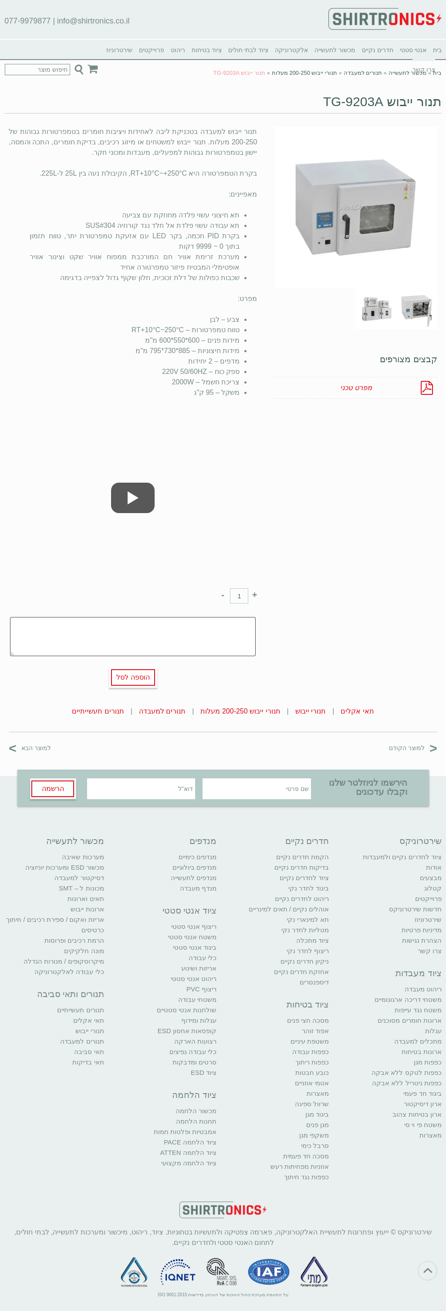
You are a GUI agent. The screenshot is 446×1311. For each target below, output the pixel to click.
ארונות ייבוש (87, 909)
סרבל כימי (315, 1145)
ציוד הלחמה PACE (190, 1142)
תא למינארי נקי (308, 919)
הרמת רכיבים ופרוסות (74, 940)
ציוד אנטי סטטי (189, 910)
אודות (434, 867)
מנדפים (202, 841)
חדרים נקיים (377, 50)
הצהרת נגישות (422, 940)
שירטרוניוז (119, 50)
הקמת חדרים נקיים (302, 857)
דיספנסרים (314, 982)
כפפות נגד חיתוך (306, 1177)
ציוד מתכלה (312, 940)
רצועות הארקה (195, 1041)
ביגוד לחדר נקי (308, 888)
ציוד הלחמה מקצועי (188, 1163)
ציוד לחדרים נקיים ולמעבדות (402, 857)
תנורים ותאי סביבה (70, 994)
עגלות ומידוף (198, 1020)
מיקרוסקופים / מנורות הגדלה (64, 961)
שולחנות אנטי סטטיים (186, 1010)
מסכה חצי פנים (308, 1020)
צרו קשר (430, 950)
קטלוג (433, 888)
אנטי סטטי (413, 50)
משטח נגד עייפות (418, 1010)
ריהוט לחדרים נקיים (302, 898)
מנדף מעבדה (198, 888)
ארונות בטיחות (422, 1051)
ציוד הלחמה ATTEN (188, 1152)
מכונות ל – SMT (81, 888)
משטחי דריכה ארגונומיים (408, 999)
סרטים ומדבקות (194, 1062)
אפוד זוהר (315, 1030)
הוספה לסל (132, 677)
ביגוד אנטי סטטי (194, 947)
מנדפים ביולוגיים (194, 867)
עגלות (433, 1030)
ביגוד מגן (317, 1114)
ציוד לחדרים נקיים (304, 877)
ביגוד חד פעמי (422, 1093)
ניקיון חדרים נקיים (304, 961)
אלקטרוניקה (291, 50)
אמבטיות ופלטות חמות (185, 1131)
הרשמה (53, 788)
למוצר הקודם (413, 747)
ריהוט (178, 50)
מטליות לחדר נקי (305, 930)
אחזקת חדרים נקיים (301, 971)
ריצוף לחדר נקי (308, 950)
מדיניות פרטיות (422, 930)
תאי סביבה (89, 1051)
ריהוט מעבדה (423, 989)
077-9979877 (27, 21)
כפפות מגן (428, 1062)
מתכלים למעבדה (418, 1041)
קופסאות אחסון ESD (187, 1030)
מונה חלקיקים (84, 950)
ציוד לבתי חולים (248, 50)
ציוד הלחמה (194, 1095)
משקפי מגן (314, 1135)
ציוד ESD (203, 1072)
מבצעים (431, 877)
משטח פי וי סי (423, 1124)
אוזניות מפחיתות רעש (299, 1166)
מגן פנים (317, 1124)
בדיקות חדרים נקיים (301, 867)
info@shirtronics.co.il (93, 21)
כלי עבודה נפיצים (192, 1051)
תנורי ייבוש (310, 711)
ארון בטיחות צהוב (416, 1114)
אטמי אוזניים (312, 1083)
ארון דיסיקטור (423, 1104)
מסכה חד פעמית (306, 1156)
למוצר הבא (30, 747)
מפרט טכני (356, 387)
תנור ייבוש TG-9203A (382, 101)
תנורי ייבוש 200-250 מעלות (305, 73)
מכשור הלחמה (196, 1110)
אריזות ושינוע (198, 968)
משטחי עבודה (197, 999)
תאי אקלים (357, 711)
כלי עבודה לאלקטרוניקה (69, 971)
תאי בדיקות (88, 1062)
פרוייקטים (151, 50)
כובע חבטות (312, 1072)
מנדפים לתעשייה (193, 877)
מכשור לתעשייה (334, 50)
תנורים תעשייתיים (98, 711)
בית (437, 50)
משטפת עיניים (310, 1041)
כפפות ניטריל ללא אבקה (407, 1083)
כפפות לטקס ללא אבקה (407, 1072)
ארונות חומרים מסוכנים (409, 1020)
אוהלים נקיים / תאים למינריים (289, 909)
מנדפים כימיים (197, 857)
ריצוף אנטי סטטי (193, 926)
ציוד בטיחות (207, 50)
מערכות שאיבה (83, 857)
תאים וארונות (86, 898)
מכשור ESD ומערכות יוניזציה (64, 867)
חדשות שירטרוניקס (415, 909)
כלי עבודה (202, 957)
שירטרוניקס (420, 841)
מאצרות (430, 1135)
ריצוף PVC (201, 989)
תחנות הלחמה (196, 1121)
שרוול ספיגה (312, 1104)
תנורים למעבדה (363, 73)
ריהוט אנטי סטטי (193, 978)
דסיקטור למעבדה (79, 877)
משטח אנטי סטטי (192, 937)
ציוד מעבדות (418, 973)
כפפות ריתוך (312, 1062)
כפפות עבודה (310, 1051)
